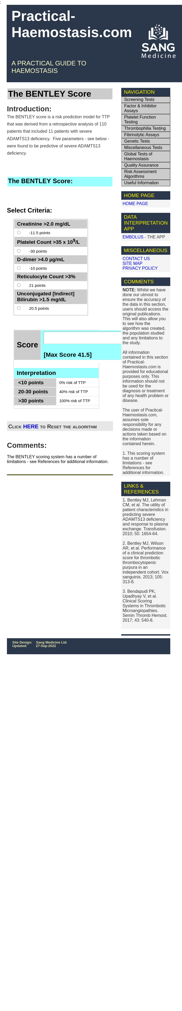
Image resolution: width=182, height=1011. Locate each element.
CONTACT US (136, 258)
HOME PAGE (135, 203)
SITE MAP (133, 263)
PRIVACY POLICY (140, 268)
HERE (31, 426)
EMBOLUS (133, 237)
